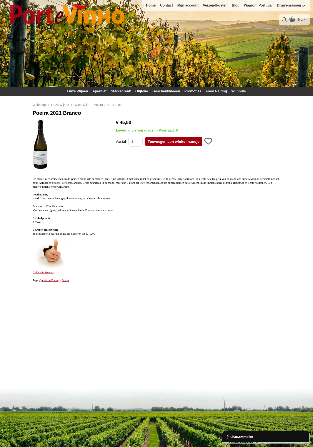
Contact (166, 5)
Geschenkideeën (166, 91)
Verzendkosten (215, 5)
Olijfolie (141, 91)
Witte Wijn (82, 105)
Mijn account (188, 5)
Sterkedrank (121, 91)
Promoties (192, 91)
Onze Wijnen (77, 91)
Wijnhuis (238, 91)
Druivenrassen (291, 5)
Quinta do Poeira (48, 280)
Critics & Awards (43, 272)
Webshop (39, 105)
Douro (65, 280)
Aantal (121, 141)
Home (151, 5)
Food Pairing (216, 91)
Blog (236, 5)
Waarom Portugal (258, 5)
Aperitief (99, 91)
